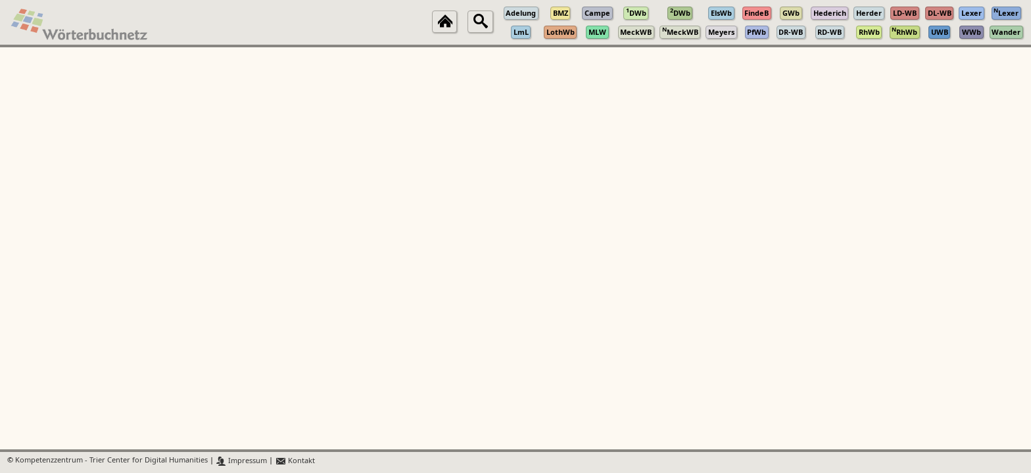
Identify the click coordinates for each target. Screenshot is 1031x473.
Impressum (242, 461)
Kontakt (295, 461)
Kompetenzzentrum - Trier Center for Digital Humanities (111, 461)
